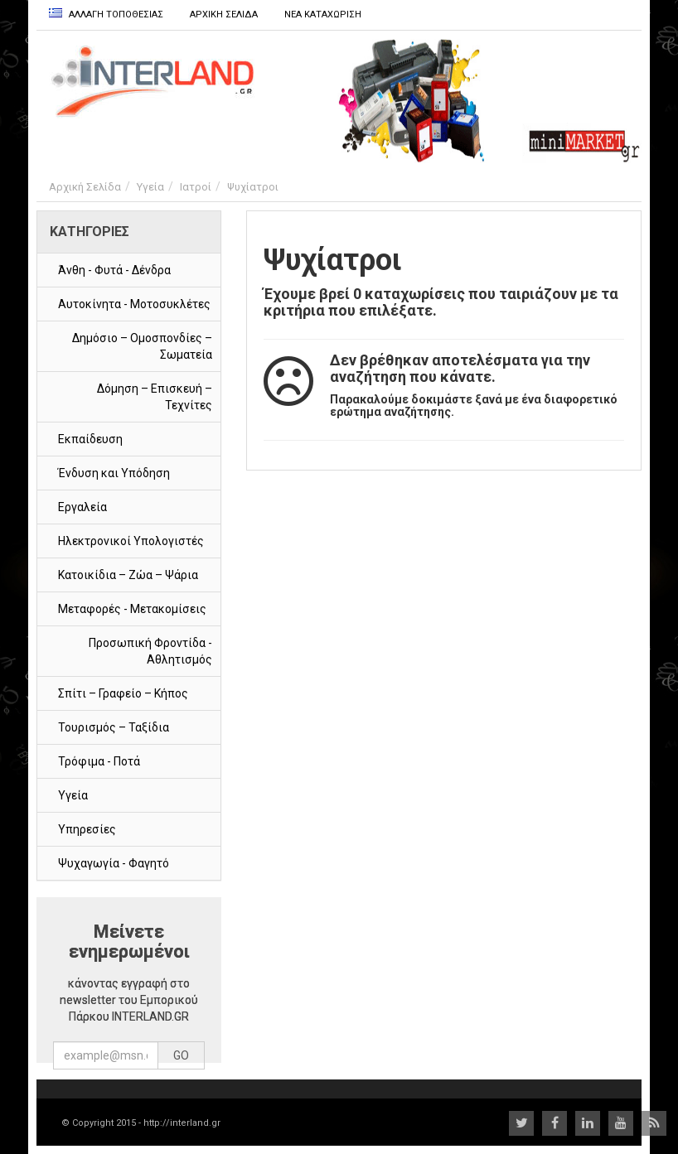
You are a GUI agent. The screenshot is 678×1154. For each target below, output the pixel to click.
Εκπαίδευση (90, 439)
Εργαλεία (82, 507)
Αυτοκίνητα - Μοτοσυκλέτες (134, 304)
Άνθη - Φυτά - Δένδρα (114, 270)
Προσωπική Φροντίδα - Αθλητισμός (150, 651)
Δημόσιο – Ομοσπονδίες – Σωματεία (142, 346)
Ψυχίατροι (252, 187)
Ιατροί (195, 187)
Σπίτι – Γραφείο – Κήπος (123, 693)
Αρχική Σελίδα (85, 187)
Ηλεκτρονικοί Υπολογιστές (131, 541)
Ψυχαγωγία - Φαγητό (113, 863)
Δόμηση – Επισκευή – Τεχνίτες (154, 397)
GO (181, 1055)
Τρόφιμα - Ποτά (99, 761)
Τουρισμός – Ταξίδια (113, 727)
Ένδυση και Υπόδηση (114, 473)
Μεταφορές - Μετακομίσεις (132, 609)
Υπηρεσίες (87, 829)
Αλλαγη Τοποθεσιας (106, 14)
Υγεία (150, 187)
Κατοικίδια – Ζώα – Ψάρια (128, 575)
